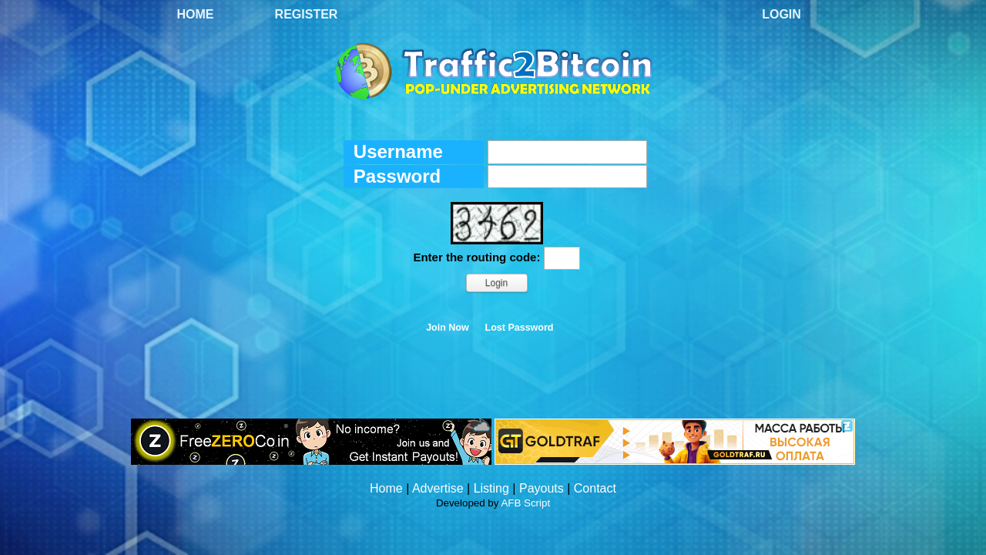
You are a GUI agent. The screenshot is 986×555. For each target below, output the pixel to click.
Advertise (438, 488)
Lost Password (519, 327)
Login (781, 14)
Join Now (447, 327)
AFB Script (525, 503)
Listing (491, 488)
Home (195, 14)
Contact (595, 488)
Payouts (541, 488)
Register (306, 14)
